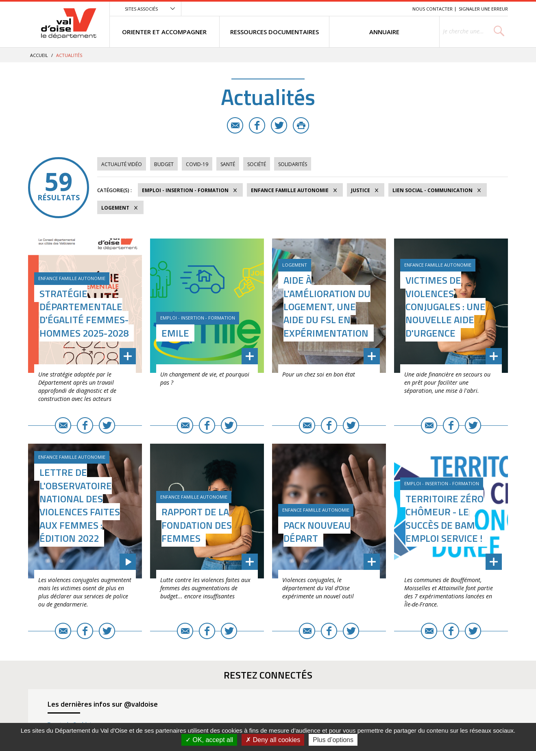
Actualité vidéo (121, 164)
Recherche (394, 9)
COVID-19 (197, 164)
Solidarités (292, 164)
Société (256, 164)
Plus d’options (333, 739)
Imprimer (301, 125)
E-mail (235, 125)
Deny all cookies (273, 739)
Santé (227, 164)
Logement (115, 207)
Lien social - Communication (432, 190)
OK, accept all (209, 739)
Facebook (257, 125)
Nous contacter (432, 9)
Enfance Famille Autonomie (290, 190)
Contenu (368, 9)
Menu (346, 9)
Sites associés (141, 9)
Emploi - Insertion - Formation (185, 190)
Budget (164, 164)
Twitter (279, 125)
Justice (360, 190)
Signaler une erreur (483, 9)
